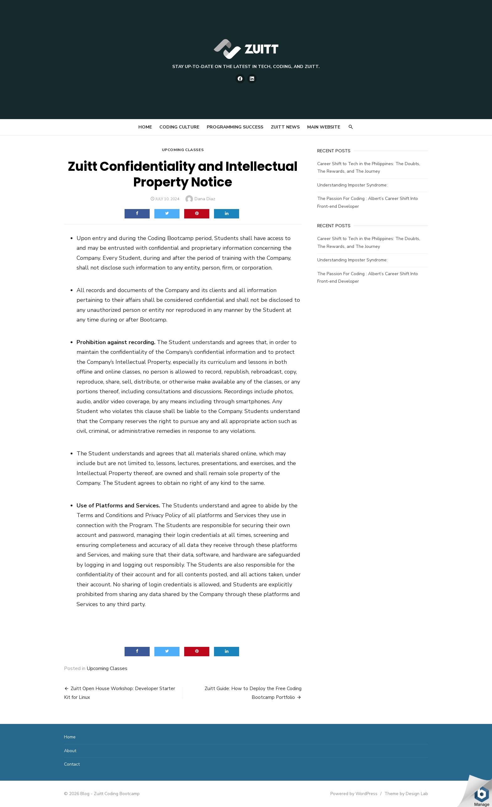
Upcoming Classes (183, 149)
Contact (72, 764)
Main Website (323, 127)
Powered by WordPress (353, 794)
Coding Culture (179, 127)
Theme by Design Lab (406, 794)
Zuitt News (285, 127)
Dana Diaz (205, 199)
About (70, 751)
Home (145, 127)
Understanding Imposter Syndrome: (352, 185)
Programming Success (235, 127)
